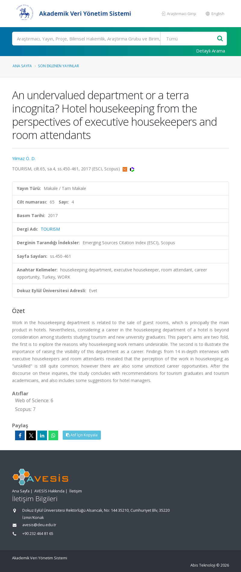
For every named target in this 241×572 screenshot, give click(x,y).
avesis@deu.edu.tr (39, 524)
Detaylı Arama (210, 51)
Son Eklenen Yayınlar (58, 65)
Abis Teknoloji (202, 565)
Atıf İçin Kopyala (82, 435)
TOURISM (50, 229)
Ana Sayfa (22, 65)
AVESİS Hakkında (49, 491)
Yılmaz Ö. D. (24, 158)
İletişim (75, 491)
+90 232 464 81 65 (37, 533)
